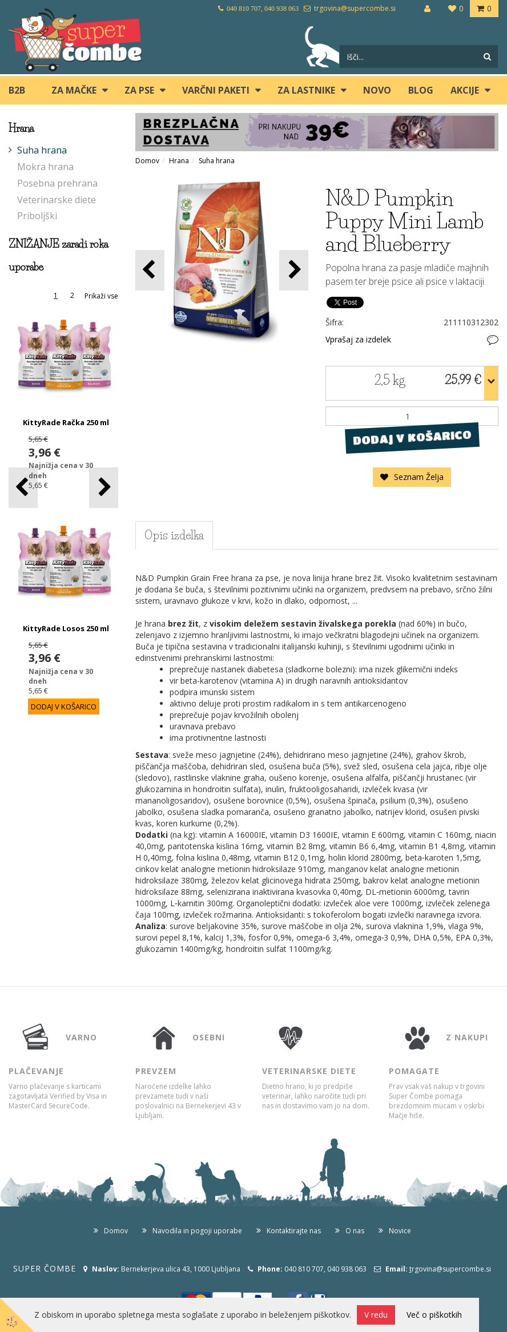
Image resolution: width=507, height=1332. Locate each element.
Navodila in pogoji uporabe (197, 1231)
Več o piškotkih (434, 1314)
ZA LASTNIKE (306, 90)
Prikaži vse (101, 296)
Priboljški (37, 215)
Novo (377, 90)
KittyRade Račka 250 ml (66, 422)
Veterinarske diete (56, 199)
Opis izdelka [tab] (174, 535)
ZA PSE (139, 90)
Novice (400, 1231)
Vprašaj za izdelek (358, 339)
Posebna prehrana (57, 183)
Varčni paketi (216, 90)
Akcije (464, 90)
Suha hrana (42, 150)
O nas (354, 1231)
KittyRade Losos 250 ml (66, 628)
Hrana (179, 161)
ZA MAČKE (73, 90)
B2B (17, 90)
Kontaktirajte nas (294, 1231)
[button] (103, 487)
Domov (147, 161)
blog (420, 90)
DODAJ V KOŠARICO (412, 437)
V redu (376, 1314)
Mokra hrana (45, 166)
